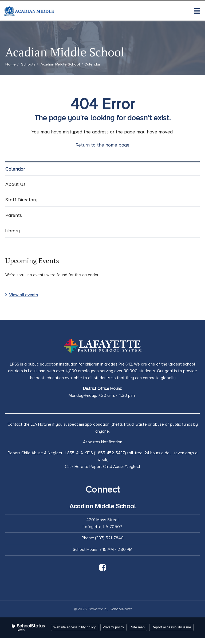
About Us (15, 184)
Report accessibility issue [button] (171, 627)
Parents (13, 215)
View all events (23, 295)
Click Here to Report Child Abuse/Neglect (102, 466)
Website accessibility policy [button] (74, 627)
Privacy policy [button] (113, 627)
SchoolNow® (121, 609)
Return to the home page (102, 145)
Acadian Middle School (60, 64)
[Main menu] (197, 10)
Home (10, 64)
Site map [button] (138, 627)
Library (12, 231)
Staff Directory (21, 200)
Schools (28, 64)
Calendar (15, 169)
